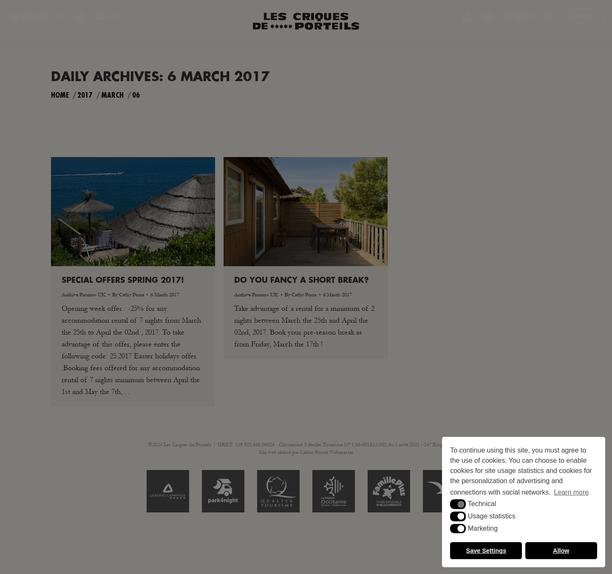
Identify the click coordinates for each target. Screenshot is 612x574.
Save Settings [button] (486, 550)
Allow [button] (561, 550)
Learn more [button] (571, 492)
